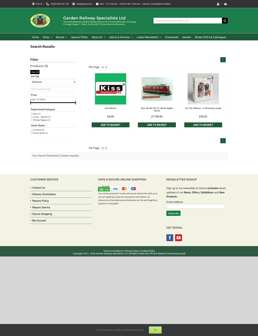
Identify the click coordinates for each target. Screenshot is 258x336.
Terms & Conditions (113, 251)
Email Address (174, 202)
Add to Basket (110, 125)
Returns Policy (40, 200)
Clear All (35, 72)
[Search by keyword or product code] (188, 20)
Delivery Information (44, 194)
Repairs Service (41, 207)
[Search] (225, 20)
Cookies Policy (147, 251)
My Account (39, 220)
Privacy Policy (132, 251)
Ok (155, 329)
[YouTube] (178, 237)
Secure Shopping (42, 214)
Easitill (182, 253)
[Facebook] (169, 237)
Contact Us (38, 187)
